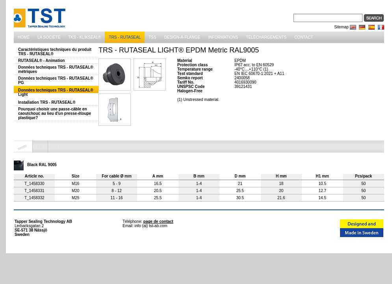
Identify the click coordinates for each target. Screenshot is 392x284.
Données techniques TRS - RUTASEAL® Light (55, 92)
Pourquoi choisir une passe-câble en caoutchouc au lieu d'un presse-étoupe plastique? (54, 113)
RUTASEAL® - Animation (41, 60)
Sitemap (341, 27)
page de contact (158, 221)
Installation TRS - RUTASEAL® (47, 102)
